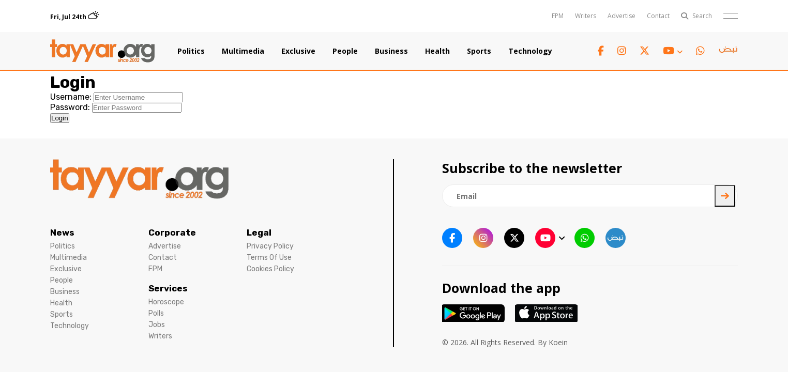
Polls (156, 313)
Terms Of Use (269, 257)
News (62, 232)
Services (168, 288)
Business (391, 51)
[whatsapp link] (700, 51)
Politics (191, 51)
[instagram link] (621, 51)
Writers (585, 16)
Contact (658, 16)
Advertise (621, 16)
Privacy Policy (270, 246)
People (345, 51)
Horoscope (166, 302)
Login (59, 118)
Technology (530, 51)
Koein (558, 342)
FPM (558, 16)
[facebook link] (601, 51)
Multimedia (243, 51)
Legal (259, 232)
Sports (479, 51)
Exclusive (298, 51)
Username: (71, 97)
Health (437, 51)
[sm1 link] (728, 51)
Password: (70, 107)
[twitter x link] (644, 51)
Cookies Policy (270, 269)
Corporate (172, 232)
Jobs (156, 324)
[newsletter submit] (725, 196)
